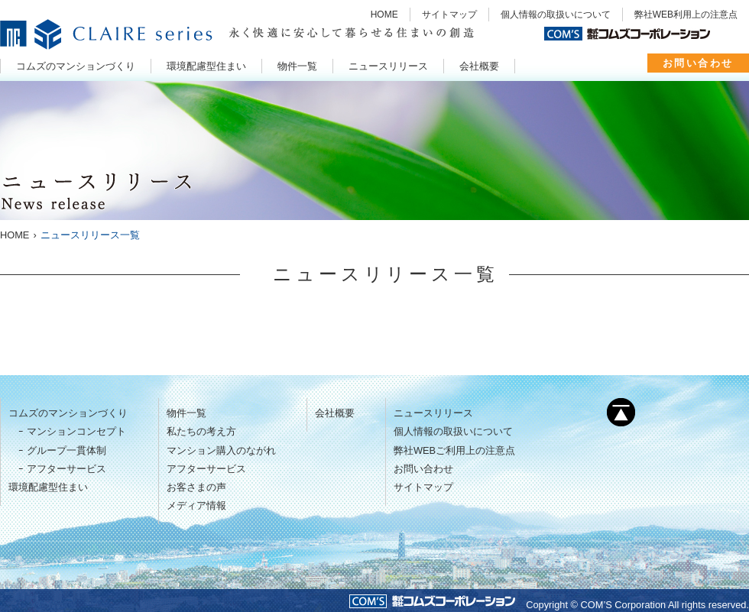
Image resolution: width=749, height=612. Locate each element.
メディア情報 (196, 505)
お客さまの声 (196, 487)
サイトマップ (449, 14)
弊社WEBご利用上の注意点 (454, 450)
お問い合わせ (698, 63)
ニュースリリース (433, 413)
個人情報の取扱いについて (556, 14)
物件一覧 (186, 413)
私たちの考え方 (201, 431)
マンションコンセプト (76, 431)
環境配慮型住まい (48, 487)
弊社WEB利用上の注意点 (686, 14)
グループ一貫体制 (66, 450)
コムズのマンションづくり (68, 413)
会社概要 (335, 413)
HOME (384, 14)
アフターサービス (66, 468)
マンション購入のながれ (221, 450)
